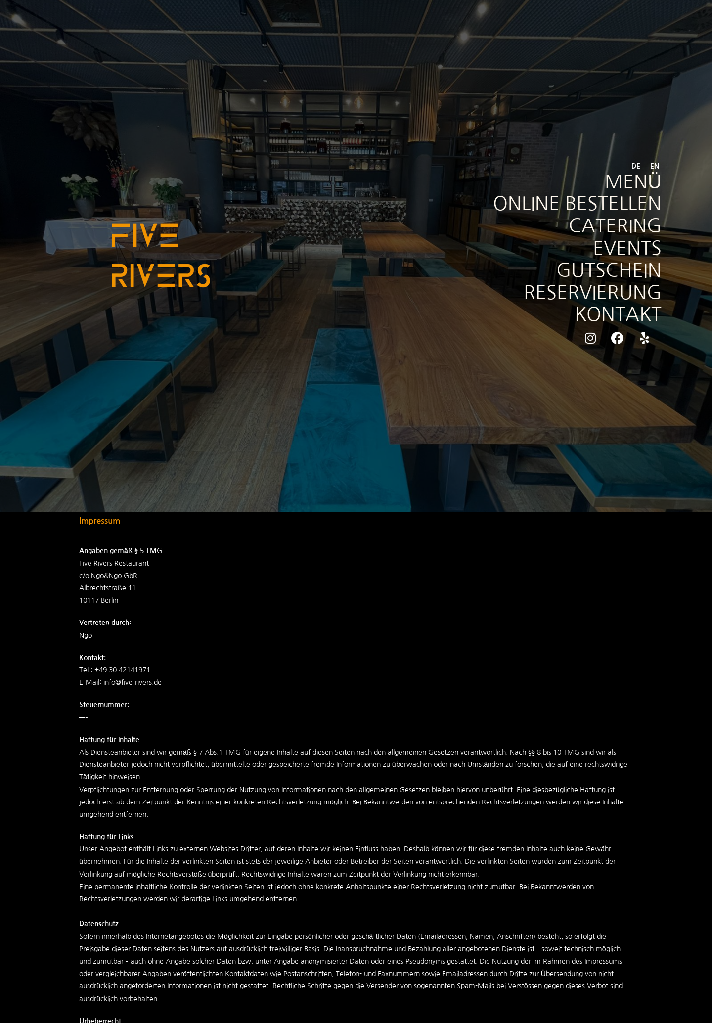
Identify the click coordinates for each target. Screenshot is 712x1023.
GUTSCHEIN (606, 271)
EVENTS (625, 248)
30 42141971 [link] (129, 670)
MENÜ (632, 180)
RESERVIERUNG (589, 294)
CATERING (613, 225)
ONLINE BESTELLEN (574, 203)
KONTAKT (616, 316)
